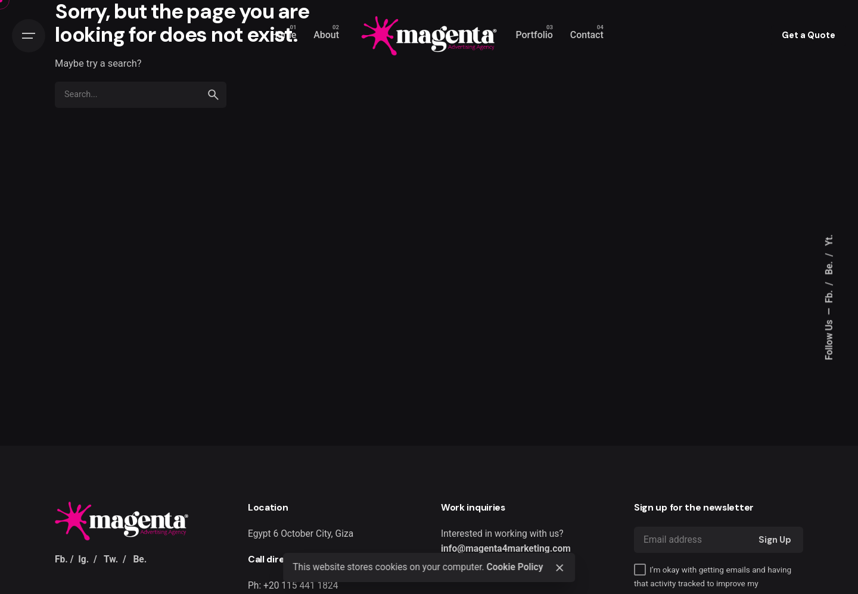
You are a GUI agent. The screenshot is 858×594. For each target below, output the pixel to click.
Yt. (829, 239)
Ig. (83, 559)
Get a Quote (808, 35)
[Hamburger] (28, 35)
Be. (829, 267)
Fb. (829, 295)
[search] (213, 95)
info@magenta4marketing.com (506, 548)
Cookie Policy (514, 567)
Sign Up (774, 540)
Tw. (111, 559)
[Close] (559, 568)
